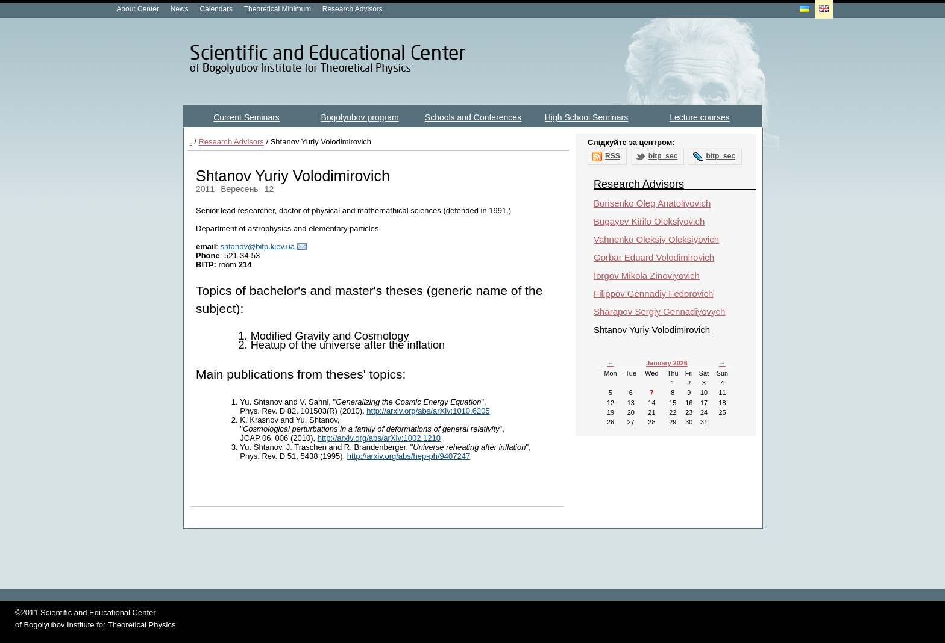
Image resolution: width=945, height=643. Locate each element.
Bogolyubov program (359, 117)
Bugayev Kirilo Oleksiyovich (649, 221)
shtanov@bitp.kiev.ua (257, 246)
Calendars (216, 9)
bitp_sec (663, 156)
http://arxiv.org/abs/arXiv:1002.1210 (379, 438)
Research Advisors (352, 9)
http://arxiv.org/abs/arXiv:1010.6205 (427, 410)
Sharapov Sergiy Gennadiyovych (659, 311)
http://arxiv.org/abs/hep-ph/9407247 (408, 456)
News (180, 9)
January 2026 (667, 363)
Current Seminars (246, 117)
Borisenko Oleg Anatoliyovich (652, 203)
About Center (137, 9)
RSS (612, 156)
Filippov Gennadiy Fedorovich (653, 293)
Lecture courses (700, 117)
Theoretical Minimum (277, 9)
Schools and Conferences (473, 117)
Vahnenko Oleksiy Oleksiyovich (656, 239)
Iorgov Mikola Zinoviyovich (647, 275)
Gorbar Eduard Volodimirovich (654, 257)
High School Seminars (587, 117)
